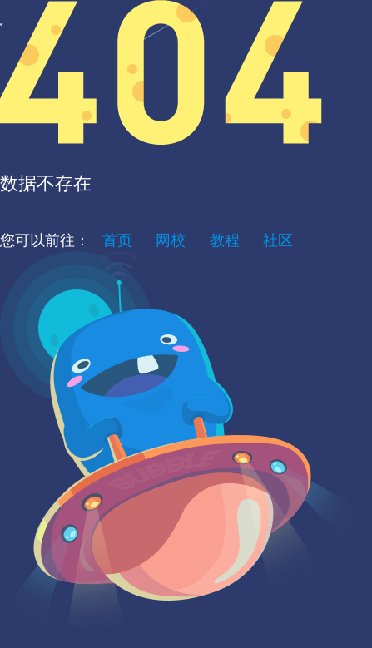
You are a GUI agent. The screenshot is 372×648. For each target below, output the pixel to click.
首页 (117, 240)
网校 (171, 240)
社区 (278, 240)
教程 (225, 240)
